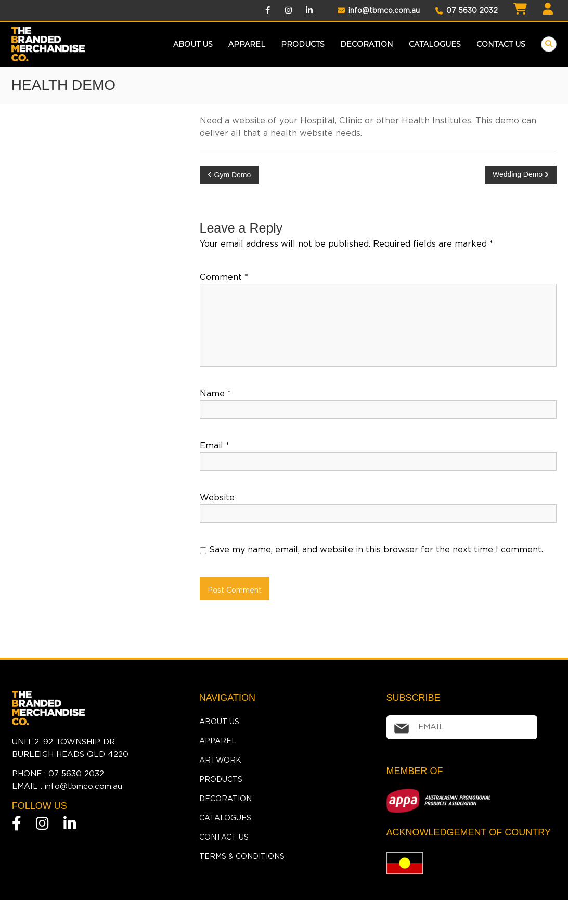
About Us (193, 44)
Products (220, 779)
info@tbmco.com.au (379, 10)
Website (217, 498)
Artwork (220, 760)
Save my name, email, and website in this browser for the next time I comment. (376, 550)
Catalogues (435, 44)
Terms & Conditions (242, 856)
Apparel (246, 44)
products (303, 44)
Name (215, 393)
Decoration (366, 44)
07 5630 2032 (466, 10)
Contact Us (500, 44)
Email (214, 446)
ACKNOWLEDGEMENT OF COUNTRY (468, 832)
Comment (224, 277)
